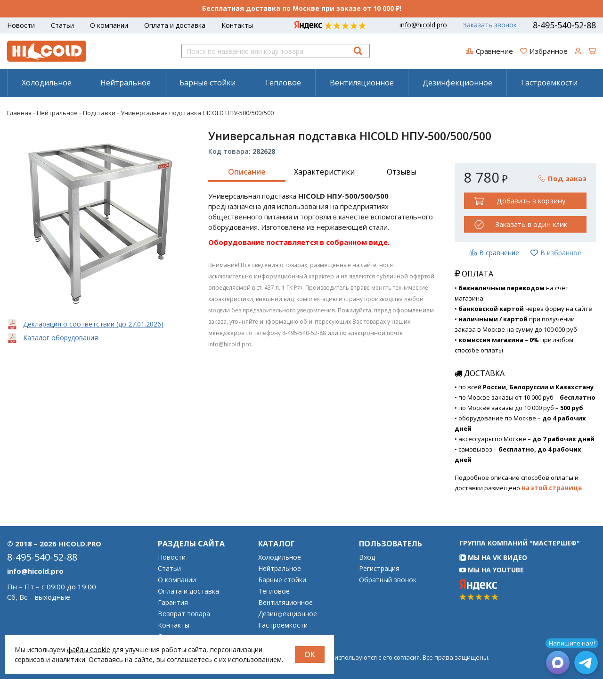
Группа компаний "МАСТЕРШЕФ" (519, 542)
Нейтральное (125, 82)
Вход (367, 557)
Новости (21, 25)
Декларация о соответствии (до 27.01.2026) (93, 323)
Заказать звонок (490, 25)
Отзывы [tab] (401, 172)
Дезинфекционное (457, 82)
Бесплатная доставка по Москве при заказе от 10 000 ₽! (301, 8)
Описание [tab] (247, 172)
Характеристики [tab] (324, 172)
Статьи (62, 25)
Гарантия (173, 602)
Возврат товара (184, 614)
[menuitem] (46, 82)
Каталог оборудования (60, 337)
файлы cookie (88, 649)
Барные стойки (207, 82)
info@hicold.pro (423, 25)
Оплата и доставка (174, 25)
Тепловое (282, 82)
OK (309, 654)
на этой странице (552, 488)
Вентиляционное (362, 82)
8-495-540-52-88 (564, 25)
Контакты (237, 25)
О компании (109, 25)
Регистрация (379, 568)
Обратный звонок (387, 580)
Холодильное (47, 82)
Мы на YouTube (491, 569)
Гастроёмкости (549, 82)
